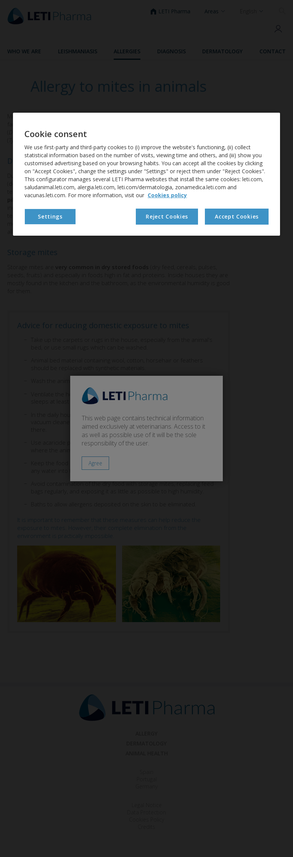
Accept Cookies (237, 216)
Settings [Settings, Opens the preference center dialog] (50, 216)
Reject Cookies (167, 216)
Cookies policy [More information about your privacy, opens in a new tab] (167, 195)
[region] (146, 174)
